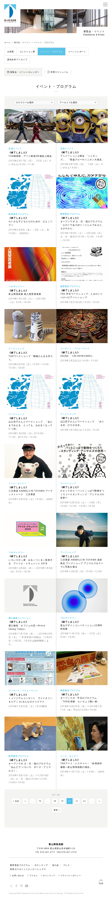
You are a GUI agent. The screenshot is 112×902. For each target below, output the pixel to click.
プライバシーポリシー (71, 875)
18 (55, 801)
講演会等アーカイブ (17, 59)
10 (40, 801)
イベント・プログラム (51, 51)
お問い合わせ (18, 875)
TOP (101, 882)
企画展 (10, 51)
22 (84, 801)
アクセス (33, 875)
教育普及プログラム (20, 865)
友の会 (55, 865)
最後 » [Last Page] (57, 810)
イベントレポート (77, 51)
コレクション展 (27, 51)
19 (62, 801)
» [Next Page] (99, 801)
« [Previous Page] (25, 801)
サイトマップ (49, 875)
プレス (66, 865)
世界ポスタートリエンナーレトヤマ (28, 869)
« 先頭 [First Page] (16, 801)
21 (77, 801)
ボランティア (41, 865)
